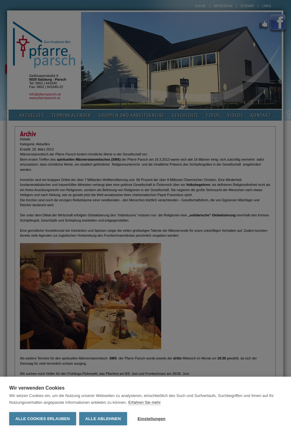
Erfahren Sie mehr (144, 402)
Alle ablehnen (103, 418)
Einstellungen (151, 418)
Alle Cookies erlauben (42, 418)
